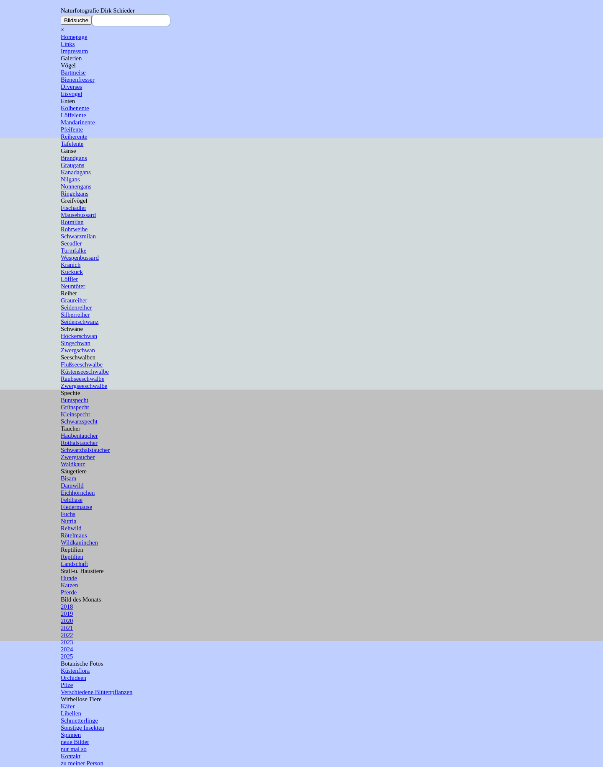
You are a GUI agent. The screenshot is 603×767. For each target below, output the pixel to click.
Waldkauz (73, 464)
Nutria (68, 521)
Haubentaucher (79, 435)
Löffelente (73, 115)
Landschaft (74, 563)
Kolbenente (75, 108)
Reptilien (72, 556)
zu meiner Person (82, 763)
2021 (67, 628)
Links (68, 44)
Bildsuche (76, 20)
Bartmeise (73, 72)
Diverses (71, 86)
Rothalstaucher (79, 442)
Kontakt (70, 756)
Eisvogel (71, 93)
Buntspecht (74, 400)
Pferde (69, 592)
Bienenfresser (78, 79)
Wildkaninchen (79, 542)
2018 (67, 606)
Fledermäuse (76, 507)
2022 (67, 635)
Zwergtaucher (78, 457)
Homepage (74, 37)
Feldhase (71, 499)
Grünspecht (75, 407)
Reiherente (74, 136)
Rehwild (71, 528)
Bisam (68, 478)
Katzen (69, 585)
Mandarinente (78, 122)
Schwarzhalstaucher (85, 450)
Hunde (69, 578)
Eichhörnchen (78, 492)
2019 (67, 613)
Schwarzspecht (79, 421)
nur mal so (74, 749)
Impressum (74, 51)
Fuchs (68, 514)
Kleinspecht (75, 414)
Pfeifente (72, 129)
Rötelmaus (74, 535)
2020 (67, 620)
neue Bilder (75, 742)
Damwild (72, 485)
